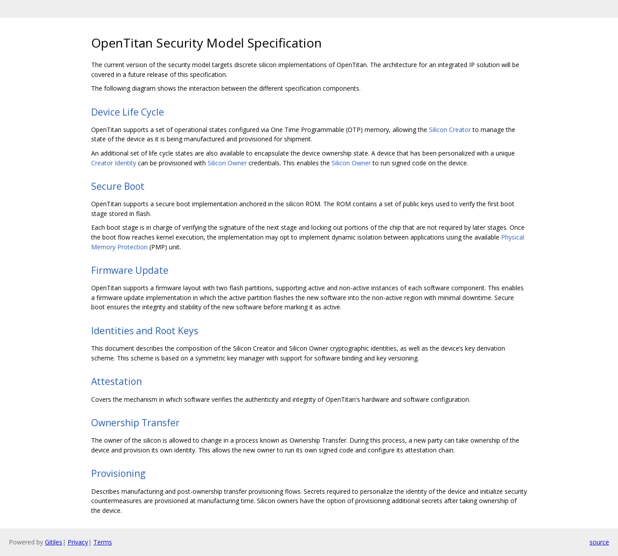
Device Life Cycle (127, 112)
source (599, 542)
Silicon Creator (450, 129)
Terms (102, 542)
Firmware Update (130, 270)
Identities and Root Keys (144, 330)
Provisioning (118, 473)
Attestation (116, 381)
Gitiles (53, 542)
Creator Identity (113, 163)
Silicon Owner (227, 163)
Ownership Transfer (135, 422)
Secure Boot (117, 186)
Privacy (78, 542)
